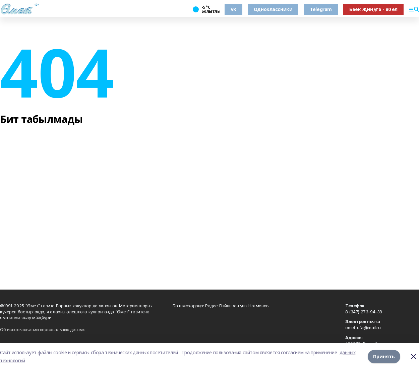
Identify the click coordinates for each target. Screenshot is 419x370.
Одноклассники (273, 9)
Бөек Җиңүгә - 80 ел (373, 9)
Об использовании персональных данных (42, 329)
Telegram (321, 9)
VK (233, 9)
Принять (384, 356)
